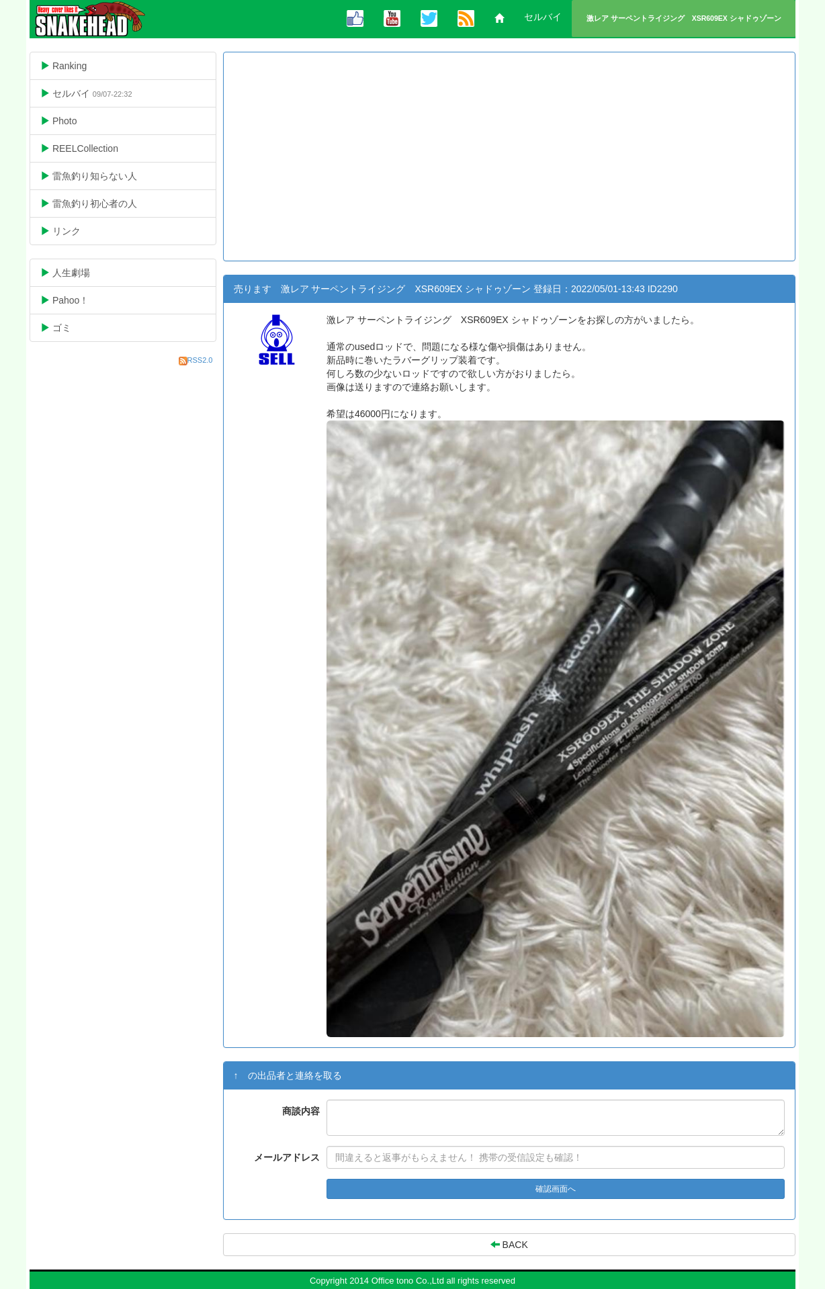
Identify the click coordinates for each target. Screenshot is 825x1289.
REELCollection (89, 148)
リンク (70, 230)
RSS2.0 (200, 360)
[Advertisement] (509, 156)
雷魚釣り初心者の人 (99, 203)
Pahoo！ (75, 300)
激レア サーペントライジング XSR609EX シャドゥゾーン (684, 18)
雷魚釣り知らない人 (99, 175)
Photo (69, 120)
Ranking (84, 65)
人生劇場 (75, 272)
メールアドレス (287, 1157)
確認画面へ (555, 1189)
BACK (509, 1244)
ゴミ (66, 327)
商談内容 (301, 1111)
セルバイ (543, 16)
